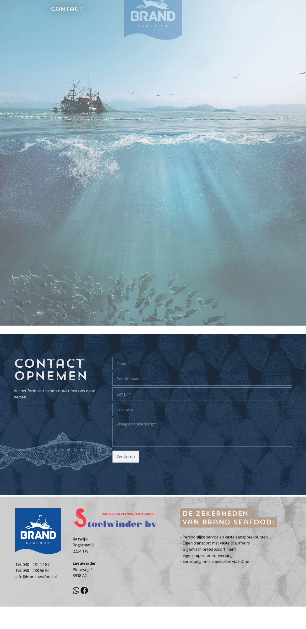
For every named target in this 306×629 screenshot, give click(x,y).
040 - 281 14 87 (36, 581)
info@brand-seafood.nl (36, 593)
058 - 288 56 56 (36, 587)
